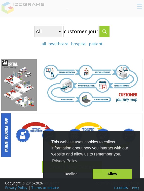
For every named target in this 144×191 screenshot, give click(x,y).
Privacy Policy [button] (64, 161)
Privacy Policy (16, 187)
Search (104, 31)
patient (95, 44)
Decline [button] (71, 174)
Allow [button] (112, 174)
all (44, 44)
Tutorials (121, 187)
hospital (78, 44)
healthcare (58, 44)
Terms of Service (45, 187)
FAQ (135, 187)
